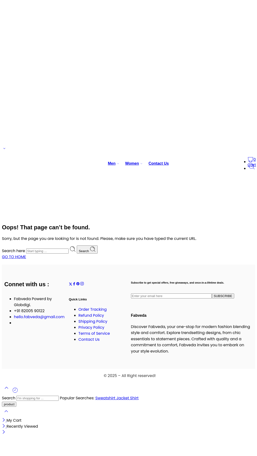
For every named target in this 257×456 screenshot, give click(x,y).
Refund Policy (91, 315)
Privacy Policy (91, 327)
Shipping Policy (93, 321)
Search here (14, 251)
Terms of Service (94, 333)
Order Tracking (92, 309)
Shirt (134, 398)
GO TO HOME (14, 257)
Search (87, 249)
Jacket (123, 398)
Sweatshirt (105, 398)
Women (132, 163)
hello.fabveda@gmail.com (39, 317)
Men (112, 163)
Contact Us (159, 163)
